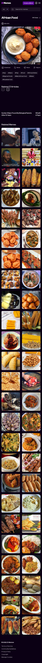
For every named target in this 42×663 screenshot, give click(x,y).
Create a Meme (28, 3)
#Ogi (4, 73)
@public (6, 23)
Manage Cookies (6, 657)
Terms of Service (7, 646)
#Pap (16, 73)
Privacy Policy (5, 651)
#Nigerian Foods (7, 76)
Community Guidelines (8, 649)
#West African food (21, 76)
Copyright (4, 654)
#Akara (10, 73)
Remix (17, 68)
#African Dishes (32, 73)
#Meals (31, 76)
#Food (23, 73)
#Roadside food (7, 79)
